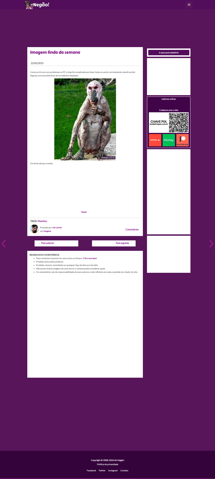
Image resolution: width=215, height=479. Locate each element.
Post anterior (46, 244)
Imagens (47, 232)
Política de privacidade (107, 465)
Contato (124, 471)
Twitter (102, 471)
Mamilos (42, 222)
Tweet (84, 213)
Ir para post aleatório (169, 53)
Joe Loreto (57, 228)
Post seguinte (124, 244)
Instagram (113, 471)
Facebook (91, 471)
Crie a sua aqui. (90, 259)
